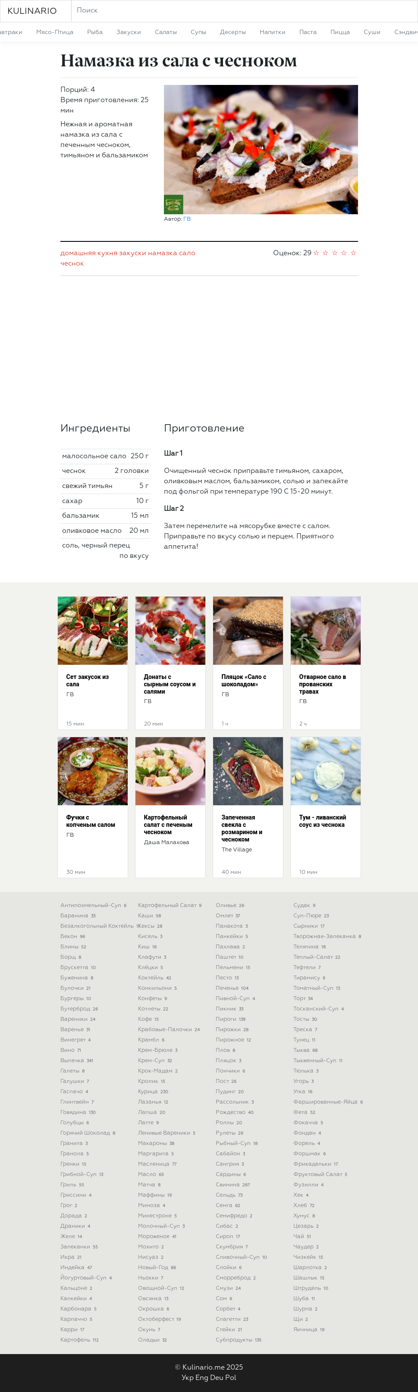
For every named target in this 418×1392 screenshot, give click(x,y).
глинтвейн (78, 1102)
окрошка (154, 1309)
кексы (151, 926)
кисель (151, 936)
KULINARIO (32, 11)
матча (150, 1185)
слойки (230, 1267)
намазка (162, 253)
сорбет (229, 1309)
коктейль (155, 978)
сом (225, 1298)
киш (148, 947)
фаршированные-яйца (329, 1102)
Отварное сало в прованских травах (322, 684)
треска (306, 1029)
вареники (78, 1019)
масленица (158, 1164)
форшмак (310, 1154)
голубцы (75, 1123)
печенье (233, 988)
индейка (77, 1267)
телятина (310, 947)
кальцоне (77, 1288)
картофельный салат (171, 905)
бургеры (76, 998)
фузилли (309, 1185)
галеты (73, 1071)
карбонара (79, 1309)
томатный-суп (317, 988)
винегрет (76, 1040)
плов (226, 1050)
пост (227, 1081)
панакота (233, 926)
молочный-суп (162, 1226)
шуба (305, 1298)
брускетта (79, 967)
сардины (232, 1174)
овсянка (154, 1298)
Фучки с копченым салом (91, 821)
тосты (306, 1019)
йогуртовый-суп (87, 1278)
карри (73, 1330)
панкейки (233, 936)
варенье (76, 1029)
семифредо (235, 1216)
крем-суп (156, 1061)
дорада (74, 1216)
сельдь (230, 1195)
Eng (201, 1378)
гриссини (77, 1195)
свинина (234, 1185)
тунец (305, 1040)
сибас (228, 1226)
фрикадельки (316, 1164)
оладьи (153, 1340)
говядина (79, 1112)
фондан (308, 1133)
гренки (74, 1164)
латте (149, 1123)
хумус (305, 1216)
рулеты (230, 1133)
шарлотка (311, 1267)
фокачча (309, 1123)
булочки (76, 988)
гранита (75, 1143)
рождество (236, 1112)
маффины (156, 1195)
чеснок (72, 263)
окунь (150, 1330)
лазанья (154, 1102)
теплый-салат (318, 957)
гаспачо (75, 1092)
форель (307, 1143)
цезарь (307, 1226)
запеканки (80, 1247)
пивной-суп (236, 998)
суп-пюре (312, 916)
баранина (78, 916)
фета (305, 1112)
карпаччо (77, 1319)
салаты (166, 32)
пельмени (234, 967)
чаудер (307, 1247)
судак (305, 905)
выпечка (77, 1061)
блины (74, 947)
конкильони (158, 988)
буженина (77, 978)
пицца (340, 32)
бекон (73, 936)
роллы (230, 1123)
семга (229, 1205)
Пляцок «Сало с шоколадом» (244, 680)
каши (150, 916)
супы (198, 32)
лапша (152, 1112)
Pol (230, 1378)
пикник (230, 1009)
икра (72, 1257)
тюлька (307, 1071)
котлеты (154, 1009)
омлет (229, 916)
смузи (229, 1288)
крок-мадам (159, 1071)
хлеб (305, 1205)
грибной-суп (82, 1174)
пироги (232, 1019)
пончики (231, 1071)
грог (69, 1205)
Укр (188, 1378)
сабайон (231, 1154)
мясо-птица (54, 32)
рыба (95, 32)
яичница (310, 1330)
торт (304, 998)
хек (302, 1195)
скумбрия (233, 1247)
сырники (310, 926)
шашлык (310, 1278)
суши (372, 32)
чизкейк (309, 1257)
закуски (128, 32)
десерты (233, 32)
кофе (149, 1019)
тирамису (310, 978)
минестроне (158, 1216)
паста (308, 32)
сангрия (231, 1164)
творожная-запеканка (328, 936)
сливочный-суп (242, 1257)
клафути (153, 957)
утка (303, 1092)
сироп (229, 1236)
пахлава (231, 947)
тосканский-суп (319, 1009)
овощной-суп (162, 1288)
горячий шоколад (88, 1133)
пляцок (229, 1061)
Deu (216, 1378)
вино (71, 1050)
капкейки (77, 1298)
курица (154, 1092)
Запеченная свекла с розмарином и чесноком (242, 828)
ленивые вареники (168, 1133)
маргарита (157, 1154)
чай (303, 1236)
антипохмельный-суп (94, 905)
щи (301, 1319)
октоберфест (160, 1319)
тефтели (308, 967)
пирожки (233, 1029)
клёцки (151, 967)
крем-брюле (158, 1050)
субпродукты (240, 1340)
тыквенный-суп (319, 1061)
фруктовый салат (321, 1174)
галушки (75, 1081)
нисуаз (152, 1257)
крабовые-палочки (170, 1029)
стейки (230, 1330)
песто (228, 978)
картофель (80, 1340)
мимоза (152, 1205)
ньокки (151, 1278)
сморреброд (237, 1278)
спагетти (233, 1319)
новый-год (158, 1267)
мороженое (158, 1236)
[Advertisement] (209, 349)
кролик (152, 1081)
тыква (306, 1050)
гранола (75, 1154)
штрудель (311, 1288)
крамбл (152, 1040)
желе (72, 1236)
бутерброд (80, 1009)
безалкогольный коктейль (101, 926)
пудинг (231, 1092)
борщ (71, 957)
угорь (304, 1081)
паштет (230, 957)
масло (152, 1174)
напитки (273, 32)
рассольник (236, 1102)
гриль (73, 1185)
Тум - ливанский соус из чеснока (322, 821)
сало (187, 253)
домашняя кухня (88, 253)
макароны (157, 1143)
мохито (152, 1247)
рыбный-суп (238, 1143)
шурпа (306, 1309)
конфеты (153, 998)
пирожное (234, 1040)
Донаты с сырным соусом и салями (170, 684)
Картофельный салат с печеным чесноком (168, 824)
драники (76, 1226)
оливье (231, 905)
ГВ (187, 219)
